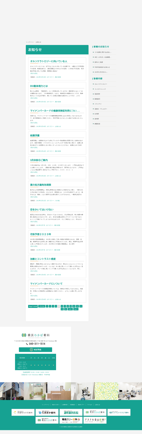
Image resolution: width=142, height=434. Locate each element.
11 (79, 309)
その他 (57, 203)
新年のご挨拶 (99, 62)
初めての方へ (96, 6)
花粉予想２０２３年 (42, 237)
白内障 (97, 114)
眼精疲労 (97, 99)
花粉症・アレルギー (101, 109)
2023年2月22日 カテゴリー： (45, 203)
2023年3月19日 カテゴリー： (45, 77)
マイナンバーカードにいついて (48, 286)
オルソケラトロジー (101, 84)
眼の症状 (58, 77)
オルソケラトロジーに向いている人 (51, 61)
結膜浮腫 (35, 138)
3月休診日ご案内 (40, 163)
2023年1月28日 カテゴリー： (45, 302)
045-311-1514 (37, 347)
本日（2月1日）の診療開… (103, 57)
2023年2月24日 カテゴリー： (45, 154)
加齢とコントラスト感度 (44, 262)
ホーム (89, 6)
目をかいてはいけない (43, 212)
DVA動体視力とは (40, 86)
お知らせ (136, 6)
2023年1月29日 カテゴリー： (45, 278)
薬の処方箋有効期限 (42, 188)
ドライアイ (98, 104)
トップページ (41, 408)
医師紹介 (113, 6)
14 (33, 313)
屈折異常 (97, 94)
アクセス (129, 6)
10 (76, 309)
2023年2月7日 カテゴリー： (45, 228)
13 (30, 313)
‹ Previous (42, 309)
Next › (38, 313)
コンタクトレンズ (100, 89)
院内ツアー (121, 6)
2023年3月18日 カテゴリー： (45, 129)
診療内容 (106, 6)
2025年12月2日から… (101, 72)
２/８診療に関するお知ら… (103, 52)
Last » (45, 313)
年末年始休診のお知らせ (102, 67)
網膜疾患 (97, 124)
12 (83, 309)
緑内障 (97, 119)
